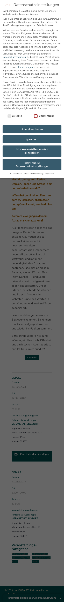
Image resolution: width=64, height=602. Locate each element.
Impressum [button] (49, 173)
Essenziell (15, 115)
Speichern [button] (32, 139)
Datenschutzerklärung (14, 57)
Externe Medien (44, 115)
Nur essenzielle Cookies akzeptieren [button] (32, 151)
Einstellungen (25, 67)
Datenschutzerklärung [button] (33, 173)
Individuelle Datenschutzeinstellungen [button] (32, 164)
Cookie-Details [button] (16, 173)
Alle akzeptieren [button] (32, 129)
